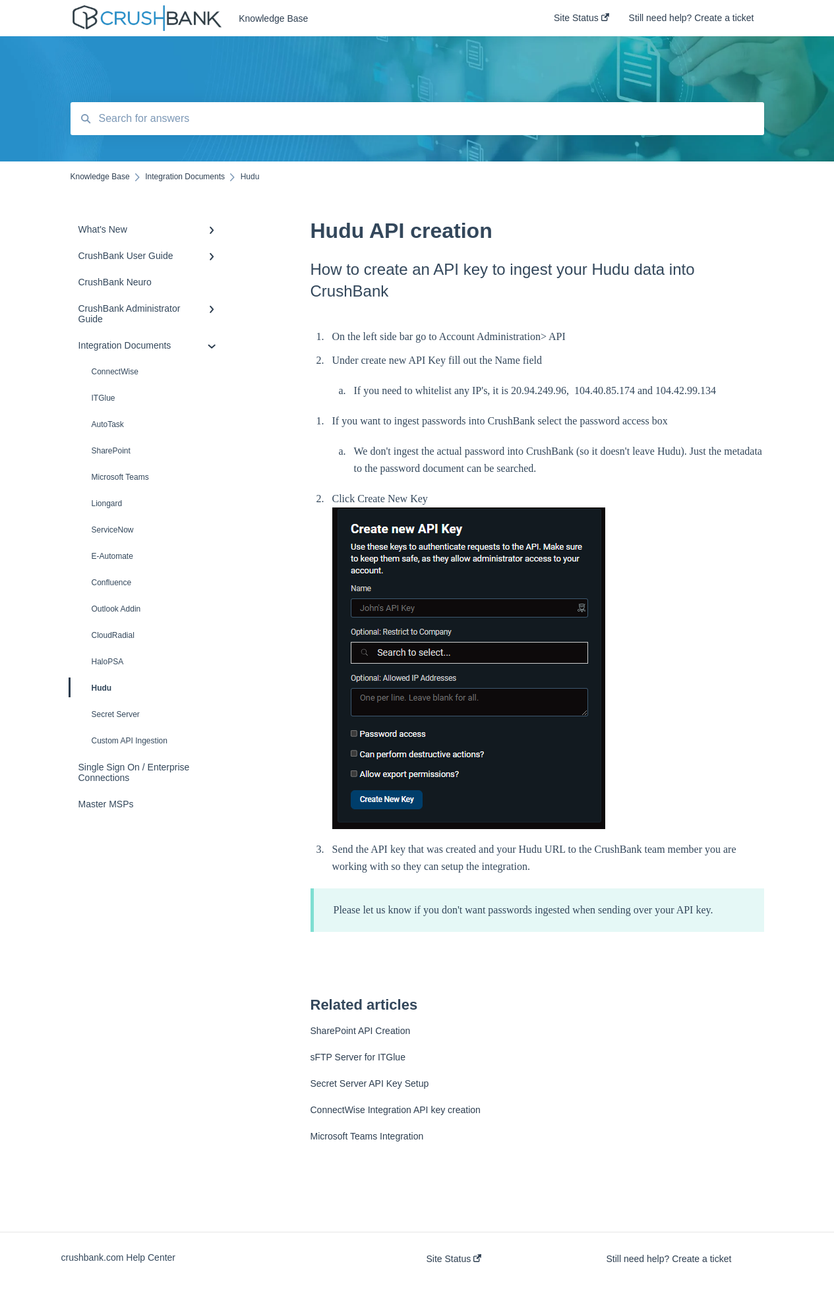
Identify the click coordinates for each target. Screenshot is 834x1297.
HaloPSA (108, 661)
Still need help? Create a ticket (669, 1259)
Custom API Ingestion (129, 740)
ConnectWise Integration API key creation (396, 1110)
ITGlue (103, 398)
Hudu (91, 687)
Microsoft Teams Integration (367, 1136)
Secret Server (116, 714)
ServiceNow (113, 529)
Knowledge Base (273, 18)
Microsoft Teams (120, 477)
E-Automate (112, 556)
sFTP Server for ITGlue (358, 1057)
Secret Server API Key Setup (370, 1083)
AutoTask (108, 424)
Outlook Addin (116, 609)
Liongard (107, 503)
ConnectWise (115, 371)
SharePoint (111, 450)
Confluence (112, 582)
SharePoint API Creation (361, 1030)
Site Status (454, 1259)
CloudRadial (113, 635)
